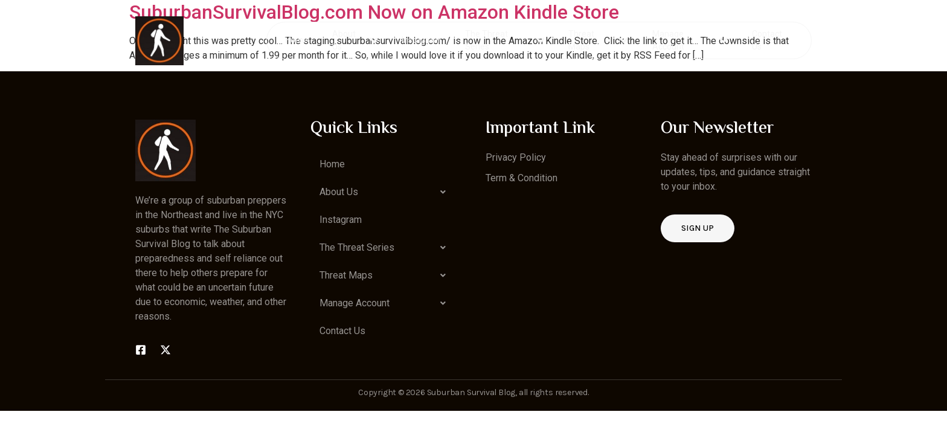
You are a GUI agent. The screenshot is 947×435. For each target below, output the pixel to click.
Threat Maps (598, 40)
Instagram (421, 40)
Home (297, 40)
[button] (385, 192)
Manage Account (690, 40)
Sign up (697, 228)
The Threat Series (505, 40)
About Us (355, 40)
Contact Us (766, 40)
